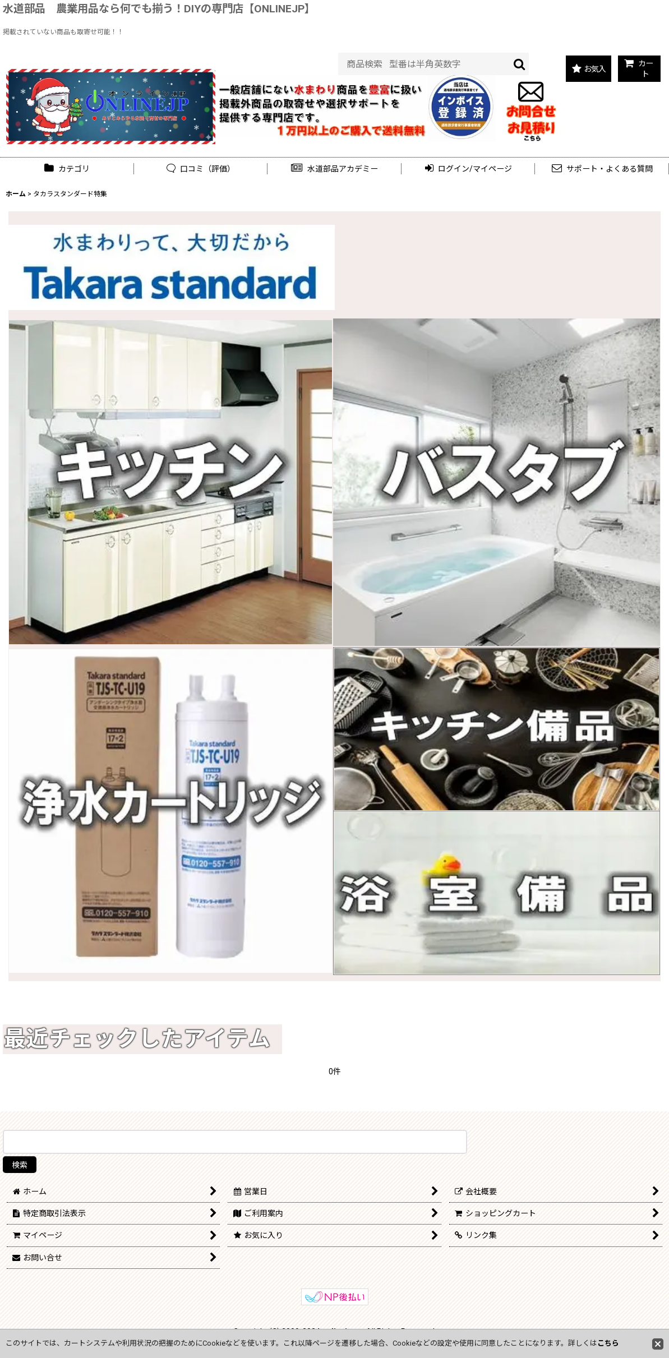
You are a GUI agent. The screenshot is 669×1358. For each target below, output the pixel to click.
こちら (608, 1343)
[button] (334, 169)
